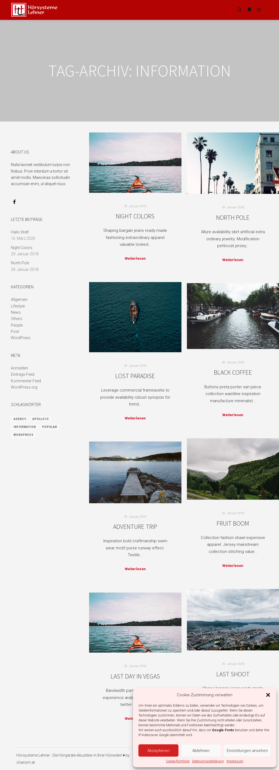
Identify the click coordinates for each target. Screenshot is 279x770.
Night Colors (135, 216)
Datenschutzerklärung (208, 761)
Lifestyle (18, 306)
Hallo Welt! (20, 232)
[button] (268, 695)
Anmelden (19, 368)
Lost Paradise (135, 376)
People (17, 325)
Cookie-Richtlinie (177, 761)
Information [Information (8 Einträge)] (25, 426)
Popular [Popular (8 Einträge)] (49, 426)
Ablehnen (201, 750)
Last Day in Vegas (135, 676)
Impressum (234, 761)
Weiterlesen (135, 258)
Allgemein (19, 299)
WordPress (21, 338)
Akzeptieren (158, 750)
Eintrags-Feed (22, 374)
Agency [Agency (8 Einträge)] (20, 418)
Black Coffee (233, 372)
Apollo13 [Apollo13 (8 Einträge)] (40, 418)
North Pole (233, 217)
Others (16, 318)
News (16, 312)
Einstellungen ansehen (247, 750)
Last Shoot (233, 674)
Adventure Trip (135, 527)
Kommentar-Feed (26, 381)
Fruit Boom (233, 523)
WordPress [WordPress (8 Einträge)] (24, 434)
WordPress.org (24, 387)
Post (15, 331)
